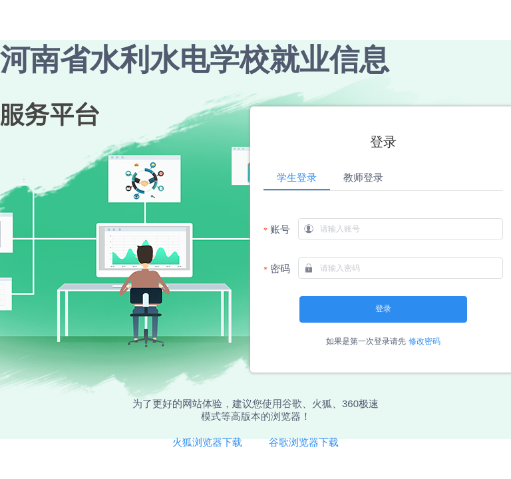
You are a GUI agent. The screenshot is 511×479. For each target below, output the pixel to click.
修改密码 (424, 341)
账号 (280, 229)
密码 (280, 268)
